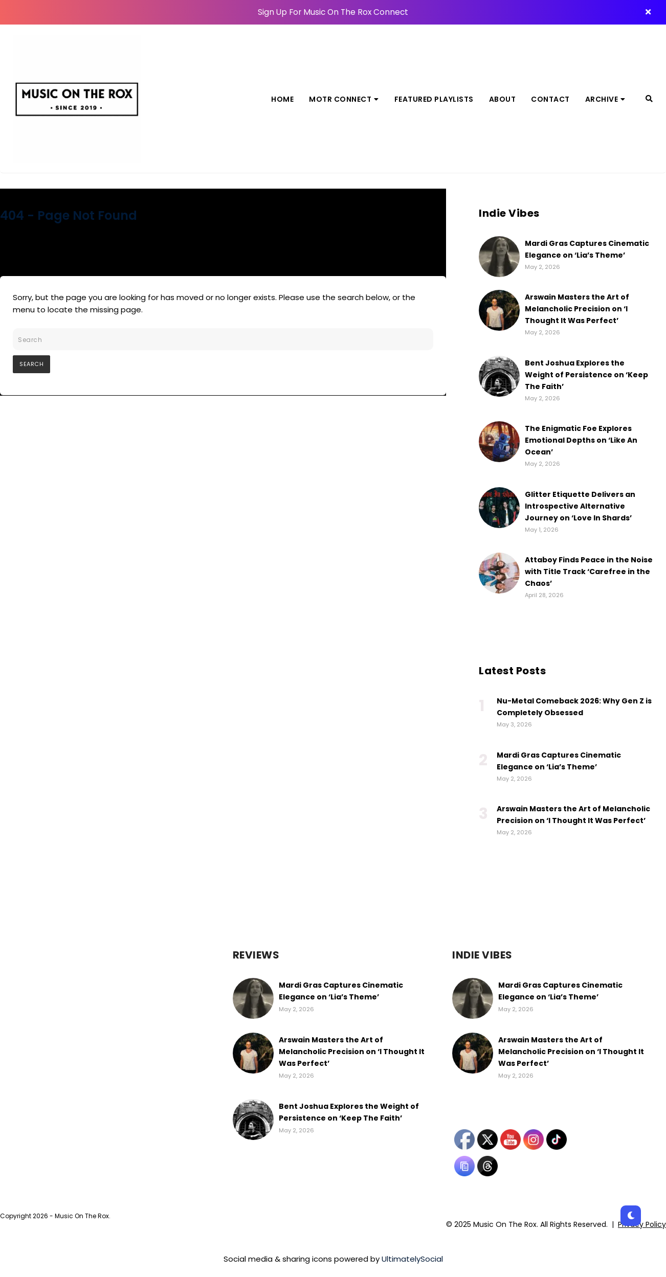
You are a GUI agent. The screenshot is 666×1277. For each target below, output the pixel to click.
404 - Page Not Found (68, 215)
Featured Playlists (434, 99)
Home (282, 99)
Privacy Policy (642, 1224)
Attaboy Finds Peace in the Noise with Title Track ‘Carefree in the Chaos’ (589, 571)
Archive (605, 99)
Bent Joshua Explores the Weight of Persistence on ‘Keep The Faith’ (586, 375)
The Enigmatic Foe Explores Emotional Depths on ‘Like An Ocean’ (581, 440)
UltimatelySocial (412, 1258)
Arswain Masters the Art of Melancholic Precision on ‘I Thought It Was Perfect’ (577, 309)
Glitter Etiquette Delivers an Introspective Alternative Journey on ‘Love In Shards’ (580, 506)
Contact (550, 99)
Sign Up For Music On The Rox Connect (333, 12)
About (502, 99)
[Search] (649, 98)
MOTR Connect (344, 99)
